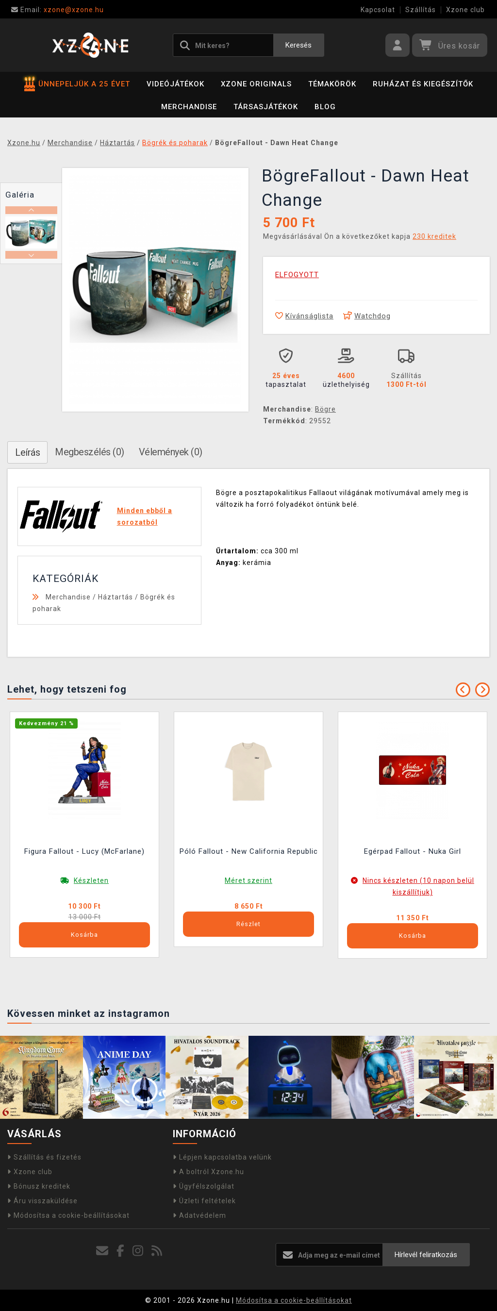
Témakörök (332, 84)
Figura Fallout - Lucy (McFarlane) (84, 851)
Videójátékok (175, 84)
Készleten (91, 880)
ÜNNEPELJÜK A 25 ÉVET (77, 84)
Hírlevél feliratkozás (426, 1254)
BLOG (325, 106)
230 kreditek (434, 236)
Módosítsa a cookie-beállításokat (68, 1215)
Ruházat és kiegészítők (423, 84)
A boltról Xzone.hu (208, 1172)
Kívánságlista (304, 316)
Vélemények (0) (170, 452)
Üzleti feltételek (204, 1201)
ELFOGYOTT (297, 274)
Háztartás (115, 597)
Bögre (325, 409)
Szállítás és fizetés (44, 1157)
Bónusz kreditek (38, 1186)
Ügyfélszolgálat (203, 1186)
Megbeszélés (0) (89, 452)
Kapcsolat (378, 10)
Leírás (27, 452)
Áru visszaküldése (42, 1201)
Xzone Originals (256, 84)
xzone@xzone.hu (57, 10)
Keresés (298, 45)
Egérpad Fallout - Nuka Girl (412, 851)
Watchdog (367, 316)
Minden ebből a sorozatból (144, 516)
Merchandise (189, 106)
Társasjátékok (265, 106)
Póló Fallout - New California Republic (249, 851)
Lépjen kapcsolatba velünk (222, 1157)
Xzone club (465, 10)
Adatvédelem (199, 1215)
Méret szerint (248, 880)
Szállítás (420, 10)
